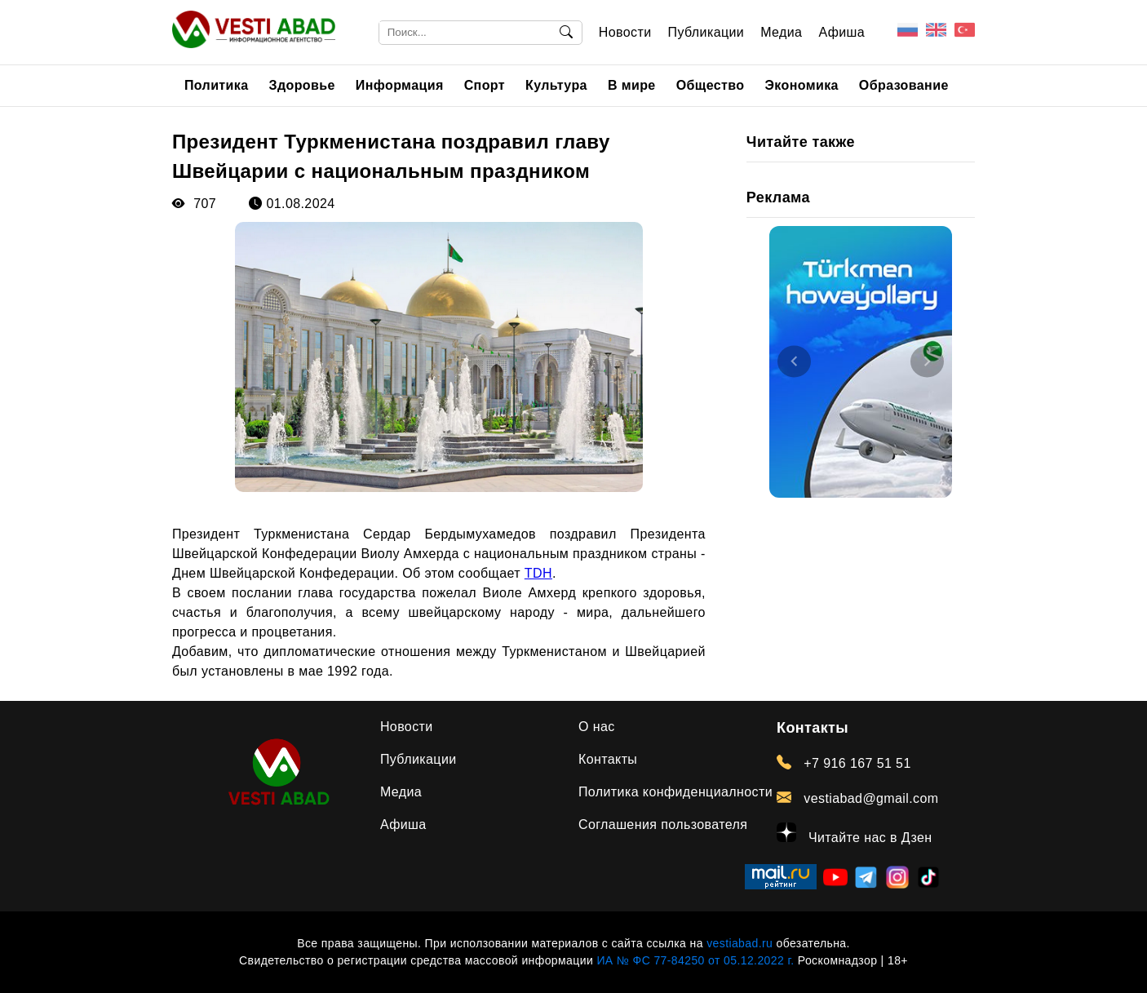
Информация (400, 85)
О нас (596, 727)
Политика (216, 85)
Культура (556, 85)
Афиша (841, 32)
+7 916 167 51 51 (844, 763)
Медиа (781, 32)
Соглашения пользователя (662, 824)
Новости (625, 32)
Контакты (607, 759)
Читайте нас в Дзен (854, 833)
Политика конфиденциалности (675, 792)
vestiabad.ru (739, 943)
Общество (710, 85)
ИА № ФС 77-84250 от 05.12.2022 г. (695, 960)
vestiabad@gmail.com (858, 798)
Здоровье (302, 85)
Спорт (484, 85)
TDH (538, 573)
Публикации (706, 32)
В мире (632, 85)
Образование (904, 85)
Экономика (802, 85)
